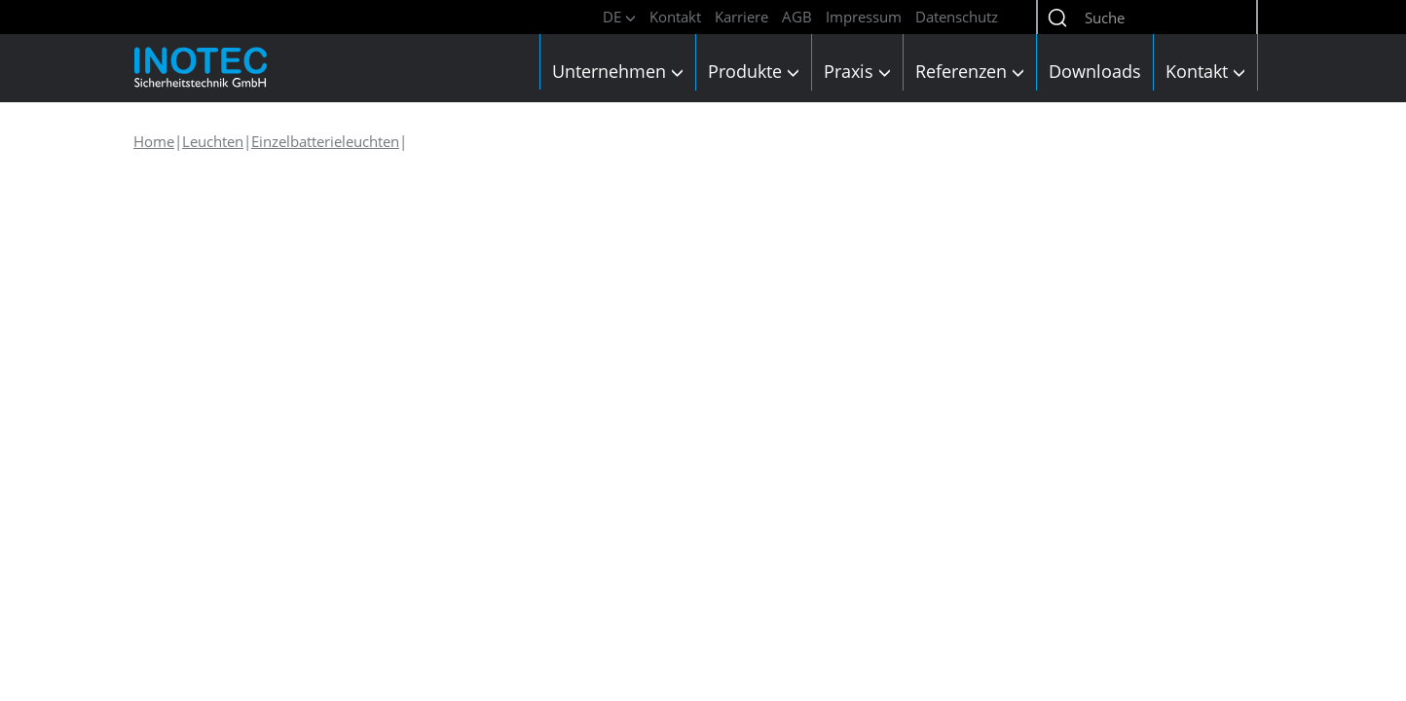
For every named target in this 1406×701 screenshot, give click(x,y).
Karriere (741, 16)
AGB (797, 16)
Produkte (753, 71)
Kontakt (675, 16)
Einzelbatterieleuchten (325, 141)
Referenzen (969, 71)
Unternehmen (618, 71)
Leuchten (212, 141)
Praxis (857, 71)
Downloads (1095, 71)
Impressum (864, 16)
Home (153, 141)
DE (619, 16)
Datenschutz (956, 16)
